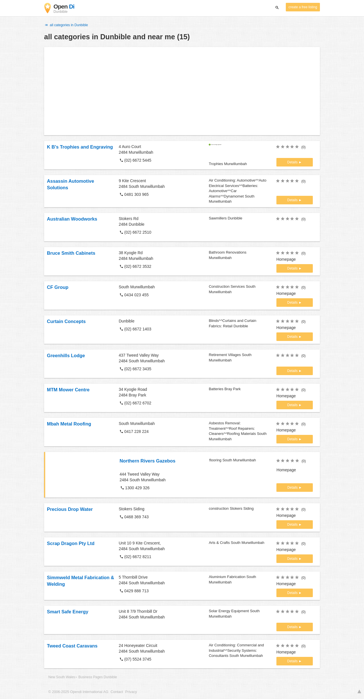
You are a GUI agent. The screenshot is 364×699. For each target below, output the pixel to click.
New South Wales (61, 677)
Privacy (131, 692)
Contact (117, 692)
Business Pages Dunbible (97, 677)
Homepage (286, 259)
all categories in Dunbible (66, 25)
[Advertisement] (182, 91)
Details (293, 162)
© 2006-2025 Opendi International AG (78, 692)
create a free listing (303, 7)
